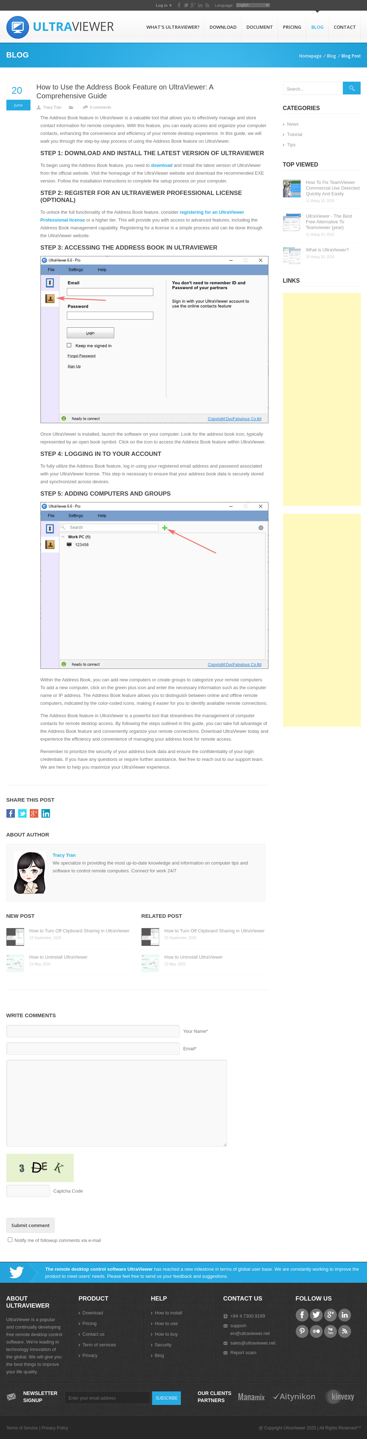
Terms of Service (22, 1428)
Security (163, 1344)
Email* (190, 1048)
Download (223, 27)
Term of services (99, 1344)
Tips (291, 144)
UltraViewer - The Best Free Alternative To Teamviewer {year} (329, 221)
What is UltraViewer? (327, 249)
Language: (313, 5)
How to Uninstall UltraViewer (58, 957)
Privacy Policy (54, 1428)
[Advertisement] (322, 399)
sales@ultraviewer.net (253, 1343)
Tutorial (294, 134)
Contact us (94, 1334)
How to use (166, 1323)
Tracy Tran (52, 107)
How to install (168, 1312)
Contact (345, 27)
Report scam (243, 1352)
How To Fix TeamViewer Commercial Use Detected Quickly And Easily (333, 188)
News (293, 124)
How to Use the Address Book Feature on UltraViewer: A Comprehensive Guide (125, 91)
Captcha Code (68, 1191)
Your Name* (195, 1031)
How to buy (166, 1334)
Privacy (90, 1355)
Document (259, 27)
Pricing (292, 27)
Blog (317, 27)
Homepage (310, 56)
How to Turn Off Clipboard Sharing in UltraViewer (79, 930)
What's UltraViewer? (173, 27)
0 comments (100, 107)
